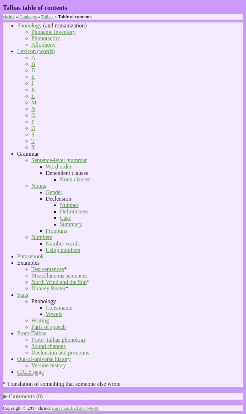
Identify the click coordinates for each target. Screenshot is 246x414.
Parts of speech (48, 327)
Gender (54, 192)
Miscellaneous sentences (59, 276)
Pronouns (56, 231)
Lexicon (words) (36, 51)
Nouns (38, 186)
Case (65, 218)
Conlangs (28, 16)
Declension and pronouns (60, 353)
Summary (71, 224)
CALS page (30, 372)
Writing (40, 320)
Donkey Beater (48, 288)
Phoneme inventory (53, 32)
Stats (22, 295)
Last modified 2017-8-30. (75, 408)
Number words (63, 243)
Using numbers (63, 250)
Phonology (29, 25)
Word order (59, 167)
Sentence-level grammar (59, 160)
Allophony (43, 45)
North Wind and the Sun (59, 282)
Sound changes (48, 346)
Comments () (26, 396)
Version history (48, 365)
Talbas (47, 16)
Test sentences (47, 269)
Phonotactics (46, 38)
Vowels (54, 314)
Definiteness (74, 211)
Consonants (59, 308)
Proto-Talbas (31, 333)
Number (69, 205)
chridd (9, 16)
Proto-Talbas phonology (58, 340)
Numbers (41, 237)
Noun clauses (75, 179)
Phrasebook (30, 256)
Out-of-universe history (44, 359)
